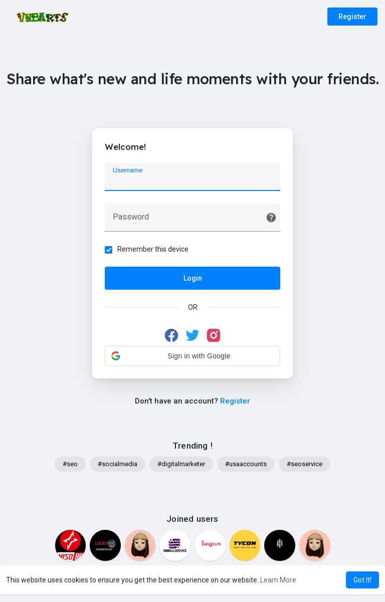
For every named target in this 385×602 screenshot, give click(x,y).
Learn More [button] (278, 580)
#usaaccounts (246, 464)
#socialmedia (117, 464)
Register (352, 17)
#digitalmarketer (181, 464)
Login (192, 278)
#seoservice (304, 464)
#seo (70, 464)
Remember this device (152, 249)
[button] (192, 356)
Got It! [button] (362, 580)
